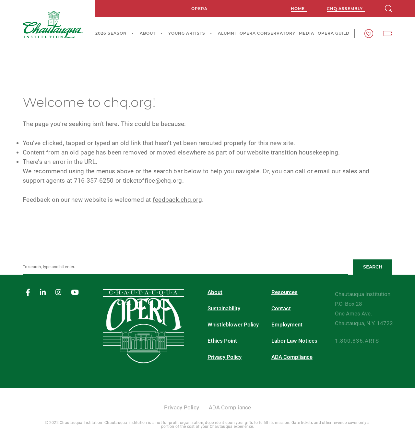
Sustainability (224, 308)
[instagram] (58, 292)
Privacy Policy (225, 357)
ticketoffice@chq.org (152, 180)
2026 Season (115, 33)
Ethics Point (222, 341)
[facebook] (28, 292)
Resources (284, 292)
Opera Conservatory (267, 33)
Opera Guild (334, 33)
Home (298, 8)
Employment (286, 325)
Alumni (227, 33)
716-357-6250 (94, 180)
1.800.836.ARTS (357, 341)
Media (306, 33)
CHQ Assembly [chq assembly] (345, 8)
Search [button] (372, 267)
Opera (199, 8)
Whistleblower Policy (233, 325)
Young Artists (191, 33)
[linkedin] (43, 292)
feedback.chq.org (177, 199)
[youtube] (75, 292)
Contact (281, 308)
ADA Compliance (292, 357)
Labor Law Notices (294, 341)
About (152, 33)
